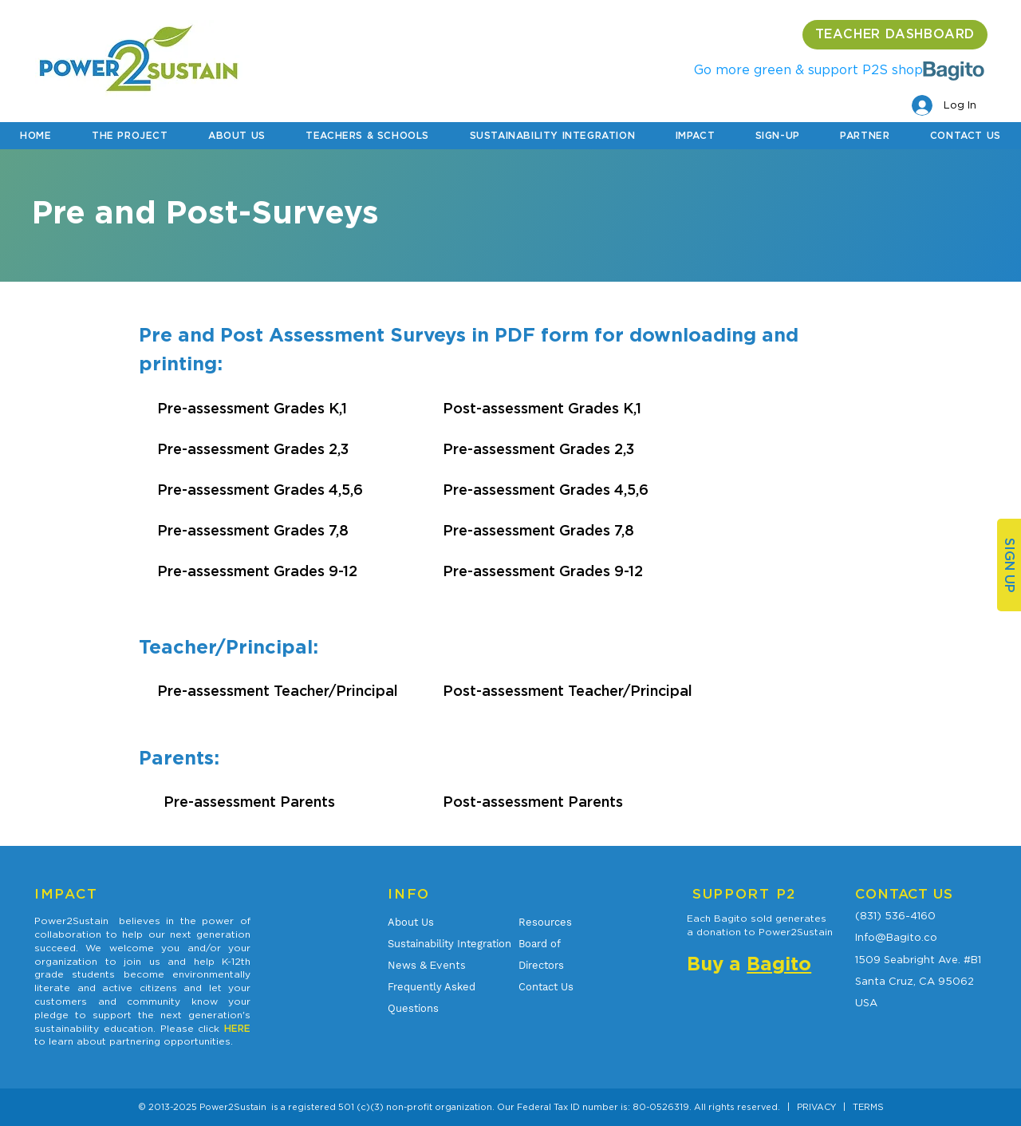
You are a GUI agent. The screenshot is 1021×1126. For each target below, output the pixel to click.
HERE (237, 1028)
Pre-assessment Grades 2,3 (253, 450)
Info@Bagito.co (896, 936)
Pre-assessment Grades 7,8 (253, 531)
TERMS (868, 1107)
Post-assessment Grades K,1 (542, 409)
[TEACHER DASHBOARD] (894, 34)
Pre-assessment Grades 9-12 (257, 572)
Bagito (779, 964)
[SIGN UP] (1009, 565)
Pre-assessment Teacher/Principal (277, 692)
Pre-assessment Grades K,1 (252, 409)
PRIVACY (816, 1107)
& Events (427, 964)
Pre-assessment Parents (249, 803)
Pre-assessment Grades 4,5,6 (260, 491)
